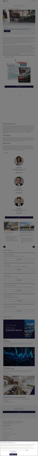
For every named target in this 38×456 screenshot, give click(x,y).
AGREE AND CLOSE (13, 454)
